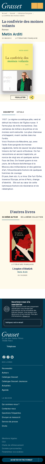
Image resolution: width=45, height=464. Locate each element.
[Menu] (37, 6)
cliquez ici (26, 316)
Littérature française (25, 13)
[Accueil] (12, 5)
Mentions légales (9, 438)
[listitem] (4, 357)
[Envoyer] (38, 323)
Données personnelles (12, 448)
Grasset (12, 13)
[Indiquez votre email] (19, 322)
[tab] (8, 112)
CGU (4, 442)
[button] (26, 38)
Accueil (4, 13)
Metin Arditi (12, 34)
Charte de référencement (13, 445)
